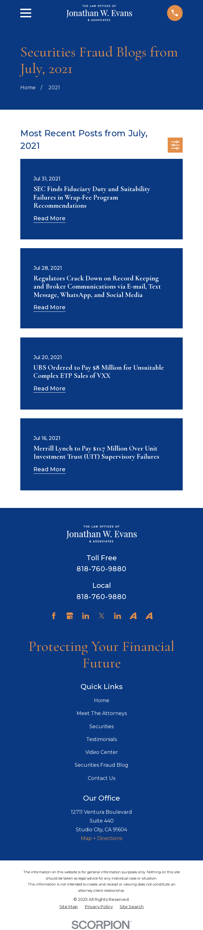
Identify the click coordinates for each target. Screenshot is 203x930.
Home (101, 700)
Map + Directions (101, 838)
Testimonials (101, 739)
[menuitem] (68, 906)
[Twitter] (101, 615)
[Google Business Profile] (69, 615)
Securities (101, 726)
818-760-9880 (102, 569)
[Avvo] (133, 615)
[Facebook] (53, 615)
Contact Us (101, 778)
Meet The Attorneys (102, 713)
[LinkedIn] (85, 615)
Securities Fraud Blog (101, 765)
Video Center (101, 752)
